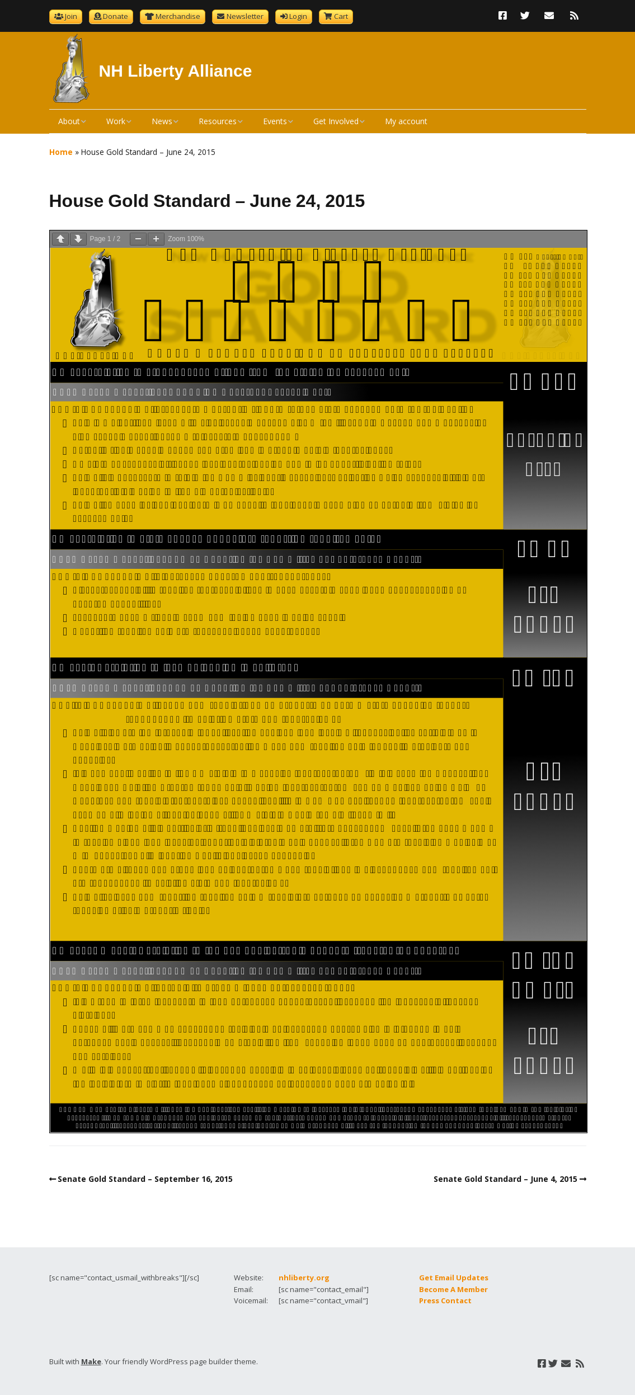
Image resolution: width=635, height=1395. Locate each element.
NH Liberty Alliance (175, 71)
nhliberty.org (304, 1278)
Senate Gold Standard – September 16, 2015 (145, 1179)
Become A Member (453, 1289)
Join (71, 16)
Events (275, 121)
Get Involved (336, 121)
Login (298, 16)
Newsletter (245, 16)
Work (115, 121)
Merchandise (178, 16)
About (69, 121)
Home (61, 152)
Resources (218, 121)
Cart (341, 16)
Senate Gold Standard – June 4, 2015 (505, 1179)
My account (406, 121)
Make (91, 1361)
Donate (115, 16)
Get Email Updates (453, 1278)
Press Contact (445, 1300)
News (162, 121)
